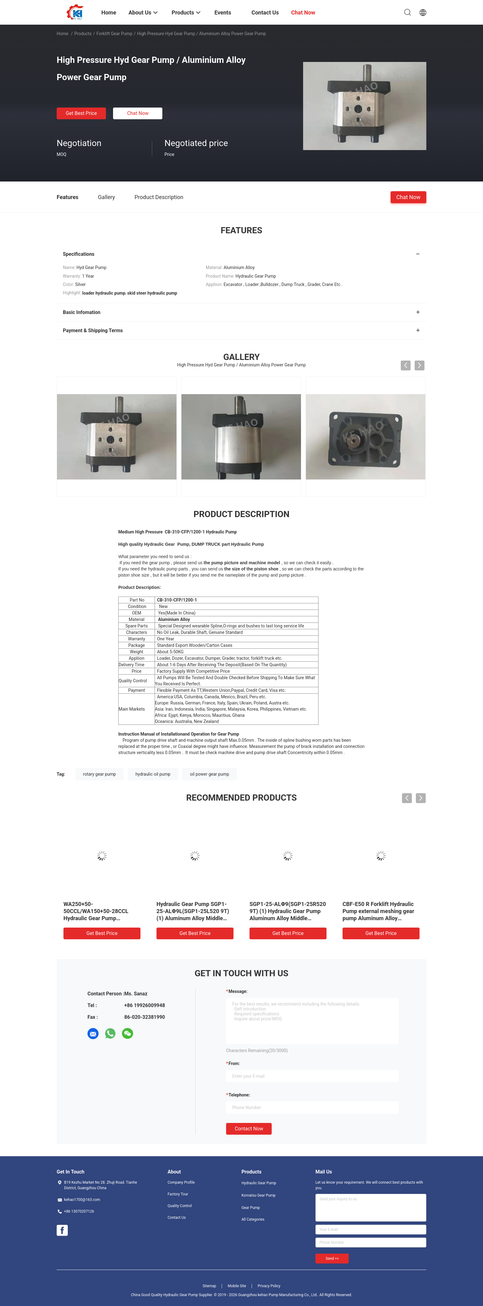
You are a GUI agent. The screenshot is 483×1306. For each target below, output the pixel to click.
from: (234, 1063)
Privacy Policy (269, 1286)
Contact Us (177, 1217)
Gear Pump (251, 1208)
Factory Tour (178, 1194)
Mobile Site (237, 1286)
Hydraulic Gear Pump (259, 1183)
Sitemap (209, 1286)
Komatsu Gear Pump (259, 1195)
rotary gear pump (99, 774)
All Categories (253, 1219)
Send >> (332, 1258)
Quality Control (180, 1206)
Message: (238, 991)
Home (62, 33)
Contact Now (249, 1129)
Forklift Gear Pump (114, 33)
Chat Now (138, 113)
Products (82, 33)
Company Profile (181, 1182)
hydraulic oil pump (153, 774)
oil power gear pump (209, 774)
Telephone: (239, 1094)
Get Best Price (81, 113)
